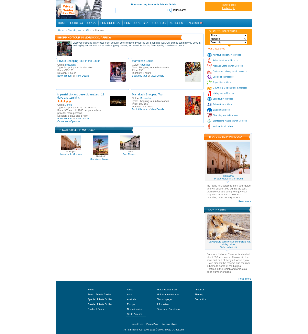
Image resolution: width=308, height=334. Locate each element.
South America (134, 314)
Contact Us (200, 299)
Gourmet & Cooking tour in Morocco (230, 88)
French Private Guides (99, 294)
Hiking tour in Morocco (223, 93)
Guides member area (168, 294)
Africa (130, 289)
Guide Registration (167, 289)
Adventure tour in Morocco (225, 60)
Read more (244, 201)
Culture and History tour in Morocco (230, 71)
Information (163, 304)
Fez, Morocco (130, 153)
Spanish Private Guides (100, 299)
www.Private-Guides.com (171, 329)
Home (62, 23)
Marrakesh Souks (142, 60)
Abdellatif (145, 64)
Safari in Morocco (221, 110)
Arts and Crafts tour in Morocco (228, 66)
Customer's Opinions (68, 121)
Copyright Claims (169, 324)
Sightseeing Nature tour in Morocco (230, 121)
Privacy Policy (152, 324)
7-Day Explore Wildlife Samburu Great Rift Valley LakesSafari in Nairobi (228, 244)
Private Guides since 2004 (79, 9)
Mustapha (70, 64)
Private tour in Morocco (224, 104)
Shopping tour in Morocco (225, 115)
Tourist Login (228, 8)
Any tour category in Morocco (227, 55)
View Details (83, 75)
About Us (159, 23)
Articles (176, 23)
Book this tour (64, 75)
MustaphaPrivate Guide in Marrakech (228, 177)
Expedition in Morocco (223, 82)
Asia (129, 294)
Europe (131, 304)
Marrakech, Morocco (71, 153)
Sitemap (199, 294)
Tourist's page (228, 5)
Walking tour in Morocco (224, 126)
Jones (68, 104)
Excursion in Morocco (223, 77)
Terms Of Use (137, 324)
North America (134, 309)
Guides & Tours (96, 309)
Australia (131, 299)
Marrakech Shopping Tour (147, 94)
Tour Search (179, 9)
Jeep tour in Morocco (223, 99)
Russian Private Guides (100, 304)
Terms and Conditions (168, 309)
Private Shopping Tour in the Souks (78, 60)
